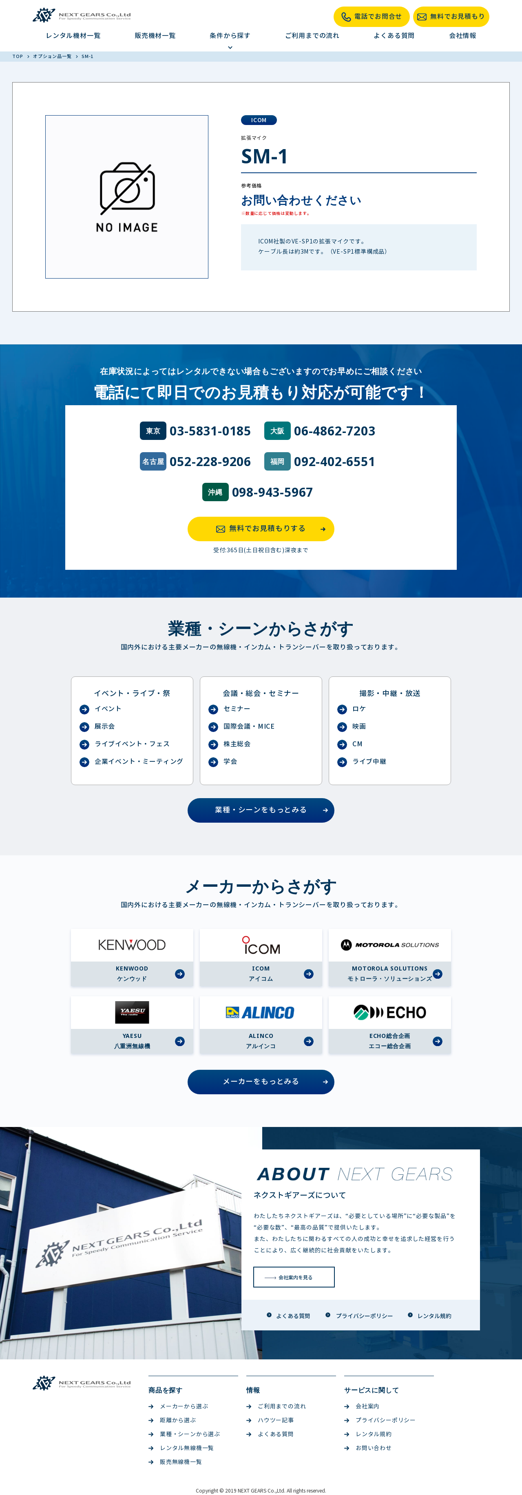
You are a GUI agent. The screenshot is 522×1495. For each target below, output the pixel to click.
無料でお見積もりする (273, 529)
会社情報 (462, 36)
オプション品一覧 (53, 56)
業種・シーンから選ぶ (184, 1434)
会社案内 (362, 1406)
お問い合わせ (368, 1448)
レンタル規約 (368, 1434)
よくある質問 (394, 36)
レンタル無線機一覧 (181, 1448)
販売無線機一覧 (175, 1462)
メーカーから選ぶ (178, 1406)
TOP (18, 56)
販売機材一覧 (155, 36)
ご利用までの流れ (312, 36)
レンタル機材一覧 (73, 36)
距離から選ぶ (172, 1420)
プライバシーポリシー (380, 1420)
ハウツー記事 (270, 1420)
